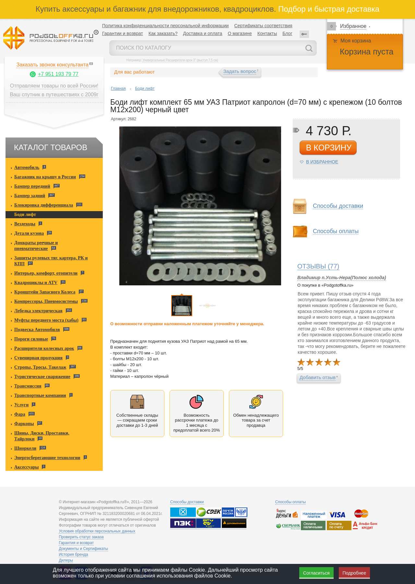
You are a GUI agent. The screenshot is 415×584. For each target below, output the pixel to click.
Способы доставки (338, 206)
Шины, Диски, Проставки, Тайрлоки (41, 436)
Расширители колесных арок (44, 348)
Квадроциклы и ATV (35, 282)
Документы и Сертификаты (83, 548)
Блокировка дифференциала (43, 205)
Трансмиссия (28, 386)
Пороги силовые (31, 339)
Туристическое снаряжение (42, 376)
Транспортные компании (40, 395)
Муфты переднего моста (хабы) (46, 320)
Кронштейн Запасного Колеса (45, 292)
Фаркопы (24, 423)
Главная (118, 88)
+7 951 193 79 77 (58, 74)
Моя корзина (355, 40)
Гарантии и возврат (122, 33)
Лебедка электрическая (38, 310)
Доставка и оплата (202, 33)
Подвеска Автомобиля (37, 329)
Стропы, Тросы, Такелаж (40, 367)
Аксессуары (26, 467)
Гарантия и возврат (76, 543)
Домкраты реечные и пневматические (36, 245)
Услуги (21, 404)
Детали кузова (29, 233)
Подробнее (354, 573)
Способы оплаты (336, 231)
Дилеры (66, 560)
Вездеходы (24, 223)
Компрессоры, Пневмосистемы (46, 301)
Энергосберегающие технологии (47, 457)
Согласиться (316, 573)
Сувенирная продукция (38, 357)
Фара (19, 414)
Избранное (353, 26)
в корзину (328, 147)
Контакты (267, 33)
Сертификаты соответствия (263, 25)
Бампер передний (32, 186)
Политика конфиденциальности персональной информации (165, 25)
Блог (287, 33)
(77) (318, 266)
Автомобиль (26, 167)
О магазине (240, 33)
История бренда (73, 554)
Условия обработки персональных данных (97, 531)
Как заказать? (163, 33)
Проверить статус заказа (81, 537)
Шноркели (25, 448)
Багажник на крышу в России (45, 176)
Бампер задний (29, 195)
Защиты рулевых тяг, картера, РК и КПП (51, 261)
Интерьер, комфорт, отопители (45, 273)
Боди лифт (25, 214)
